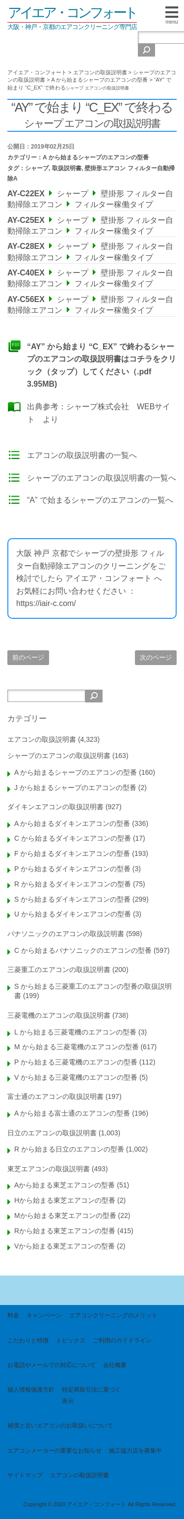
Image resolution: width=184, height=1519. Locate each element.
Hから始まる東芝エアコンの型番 (64, 1200)
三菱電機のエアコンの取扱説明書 (58, 1015)
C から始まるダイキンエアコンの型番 (72, 838)
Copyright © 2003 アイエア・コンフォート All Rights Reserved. (100, 1504)
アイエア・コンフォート (72, 12)
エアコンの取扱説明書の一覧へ (82, 455)
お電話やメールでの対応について (51, 1365)
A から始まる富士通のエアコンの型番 (72, 1113)
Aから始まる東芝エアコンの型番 (64, 1185)
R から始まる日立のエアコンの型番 (69, 1149)
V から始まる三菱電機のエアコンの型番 (75, 1077)
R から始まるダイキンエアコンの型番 (72, 884)
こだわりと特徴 (28, 1340)
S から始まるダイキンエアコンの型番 (72, 899)
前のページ (28, 657)
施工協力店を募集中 (135, 1450)
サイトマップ (25, 1475)
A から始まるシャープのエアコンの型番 (96, 157)
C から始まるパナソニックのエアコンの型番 (83, 950)
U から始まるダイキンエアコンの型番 (72, 914)
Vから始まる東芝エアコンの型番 (64, 1246)
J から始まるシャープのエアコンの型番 (75, 787)
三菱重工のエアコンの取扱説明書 (58, 969)
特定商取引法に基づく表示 (91, 1395)
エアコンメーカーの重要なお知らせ (54, 1450)
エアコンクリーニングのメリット (113, 1315)
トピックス (70, 1340)
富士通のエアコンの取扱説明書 (55, 1096)
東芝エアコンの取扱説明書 (48, 1169)
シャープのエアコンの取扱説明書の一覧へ (101, 478)
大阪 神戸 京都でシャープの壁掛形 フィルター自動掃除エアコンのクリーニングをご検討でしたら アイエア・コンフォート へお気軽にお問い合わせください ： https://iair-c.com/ (90, 578)
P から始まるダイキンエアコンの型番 (72, 869)
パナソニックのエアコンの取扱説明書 (65, 934)
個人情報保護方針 (30, 1389)
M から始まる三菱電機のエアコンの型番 (76, 1047)
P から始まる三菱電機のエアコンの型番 (75, 1062)
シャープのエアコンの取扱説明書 (58, 756)
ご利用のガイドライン (122, 1340)
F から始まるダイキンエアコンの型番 (72, 853)
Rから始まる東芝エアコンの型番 (64, 1231)
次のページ (156, 657)
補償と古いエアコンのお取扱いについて (60, 1425)
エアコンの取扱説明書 (41, 739)
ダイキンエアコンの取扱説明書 (55, 807)
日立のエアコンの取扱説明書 (52, 1133)
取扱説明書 (66, 168)
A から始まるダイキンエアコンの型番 (72, 823)
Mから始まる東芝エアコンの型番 (65, 1215)
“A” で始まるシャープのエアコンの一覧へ (100, 500)
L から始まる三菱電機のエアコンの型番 (75, 1032)
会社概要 (115, 1365)
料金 (13, 1315)
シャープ (37, 168)
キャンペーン (44, 1315)
